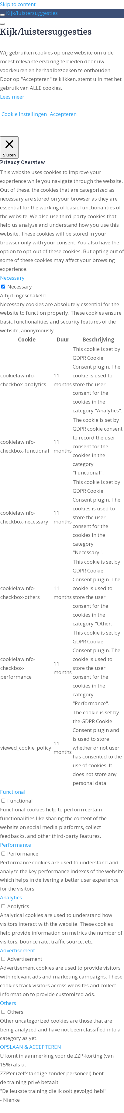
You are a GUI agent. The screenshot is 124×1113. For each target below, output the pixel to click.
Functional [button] (13, 791)
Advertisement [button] (17, 950)
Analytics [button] (11, 897)
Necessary (19, 286)
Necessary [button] (12, 277)
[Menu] (2, 24)
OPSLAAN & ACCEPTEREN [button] (30, 1046)
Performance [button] (15, 844)
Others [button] (8, 1002)
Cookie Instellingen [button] (24, 113)
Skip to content (18, 4)
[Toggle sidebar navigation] (2, 15)
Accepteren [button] (63, 113)
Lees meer (12, 96)
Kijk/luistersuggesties (32, 12)
